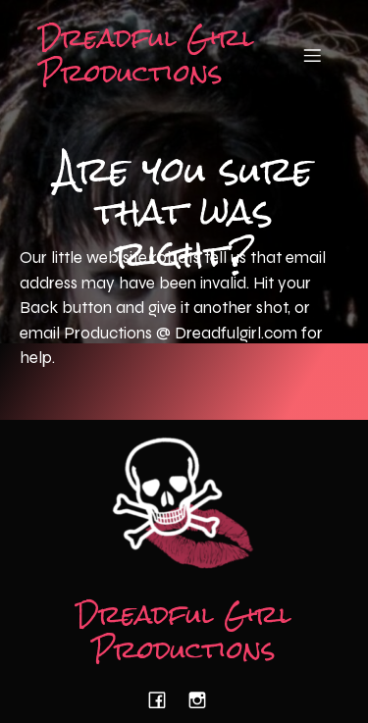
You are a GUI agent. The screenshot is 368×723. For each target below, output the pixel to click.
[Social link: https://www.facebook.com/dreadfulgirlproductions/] (164, 700)
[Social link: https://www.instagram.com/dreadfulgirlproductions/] (204, 700)
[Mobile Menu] (312, 55)
